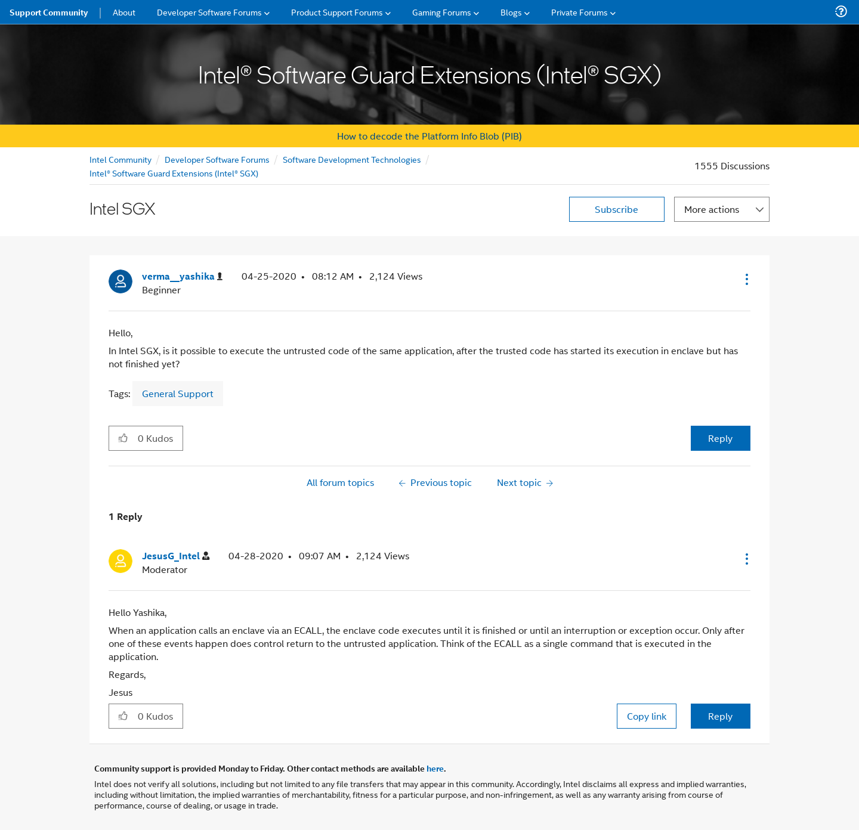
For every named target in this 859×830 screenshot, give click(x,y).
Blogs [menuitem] (511, 11)
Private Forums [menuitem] (579, 11)
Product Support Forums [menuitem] (337, 11)
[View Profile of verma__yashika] (182, 276)
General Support (178, 393)
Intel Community (120, 159)
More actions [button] (711, 209)
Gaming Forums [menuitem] (441, 11)
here (435, 768)
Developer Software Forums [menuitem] (209, 11)
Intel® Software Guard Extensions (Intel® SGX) (173, 172)
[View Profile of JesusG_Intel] (175, 556)
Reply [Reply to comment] (720, 716)
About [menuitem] (124, 11)
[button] (745, 279)
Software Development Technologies (352, 159)
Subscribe (616, 209)
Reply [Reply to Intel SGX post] (720, 438)
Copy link (646, 716)
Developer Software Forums (217, 159)
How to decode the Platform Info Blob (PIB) (429, 136)
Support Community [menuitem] (49, 11)
